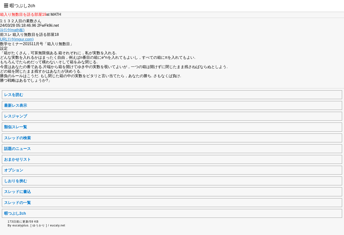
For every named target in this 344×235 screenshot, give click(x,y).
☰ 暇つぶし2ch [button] (19, 5)
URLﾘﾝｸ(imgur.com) (16, 39)
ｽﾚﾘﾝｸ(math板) (12, 30)
